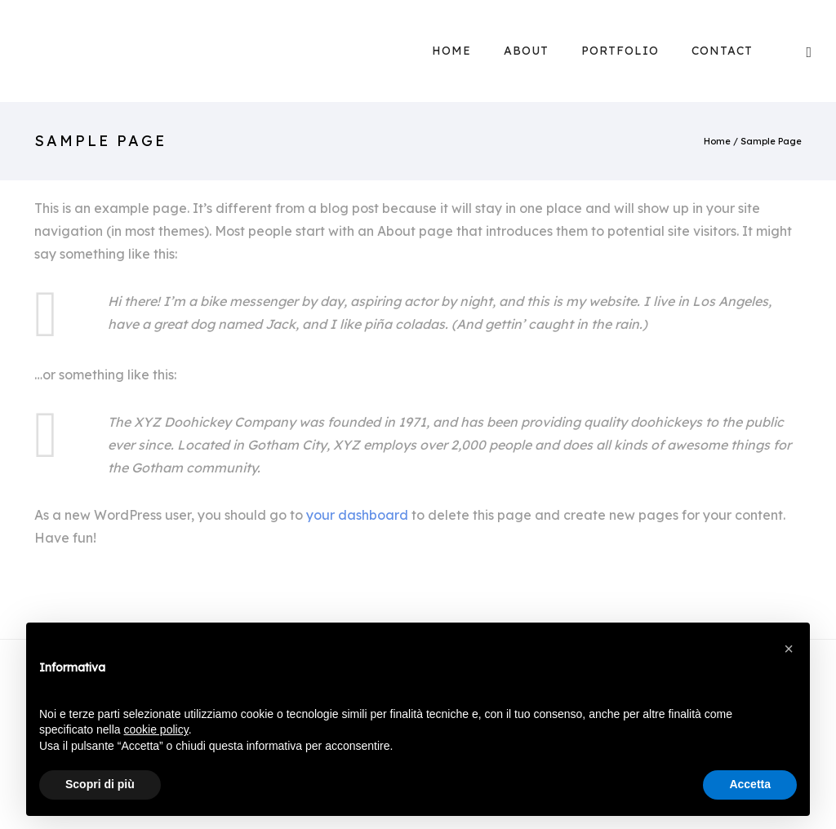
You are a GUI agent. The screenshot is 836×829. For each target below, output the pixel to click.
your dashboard (357, 515)
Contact (722, 50)
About (526, 50)
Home (451, 50)
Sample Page (771, 141)
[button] (789, 649)
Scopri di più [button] (100, 784)
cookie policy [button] (156, 729)
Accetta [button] (750, 784)
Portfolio (620, 50)
